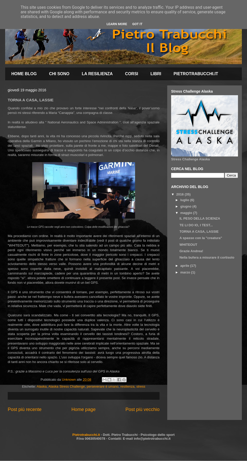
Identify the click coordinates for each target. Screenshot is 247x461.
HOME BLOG (24, 74)
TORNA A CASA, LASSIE (198, 231)
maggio (186, 213)
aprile (185, 266)
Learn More (117, 24)
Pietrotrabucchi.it (86, 435)
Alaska (42, 386)
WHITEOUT (188, 245)
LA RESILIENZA (97, 74)
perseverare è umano (103, 386)
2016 (180, 194)
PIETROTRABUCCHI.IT (196, 74)
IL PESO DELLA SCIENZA (199, 218)
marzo (185, 272)
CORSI (131, 74)
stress (140, 386)
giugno (186, 206)
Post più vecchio (143, 409)
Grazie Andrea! (191, 251)
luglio (185, 200)
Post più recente (24, 409)
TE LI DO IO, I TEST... (196, 225)
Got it (137, 24)
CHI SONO (59, 74)
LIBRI (156, 74)
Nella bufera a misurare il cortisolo (206, 257)
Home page (83, 409)
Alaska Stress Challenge (66, 386)
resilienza (127, 386)
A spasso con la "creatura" (200, 238)
